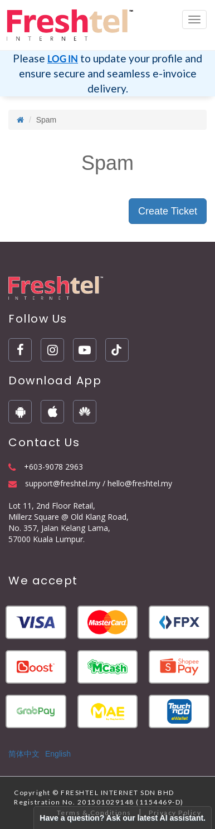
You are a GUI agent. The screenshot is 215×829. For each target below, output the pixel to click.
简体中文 (24, 753)
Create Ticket (167, 211)
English (58, 753)
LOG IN (62, 58)
